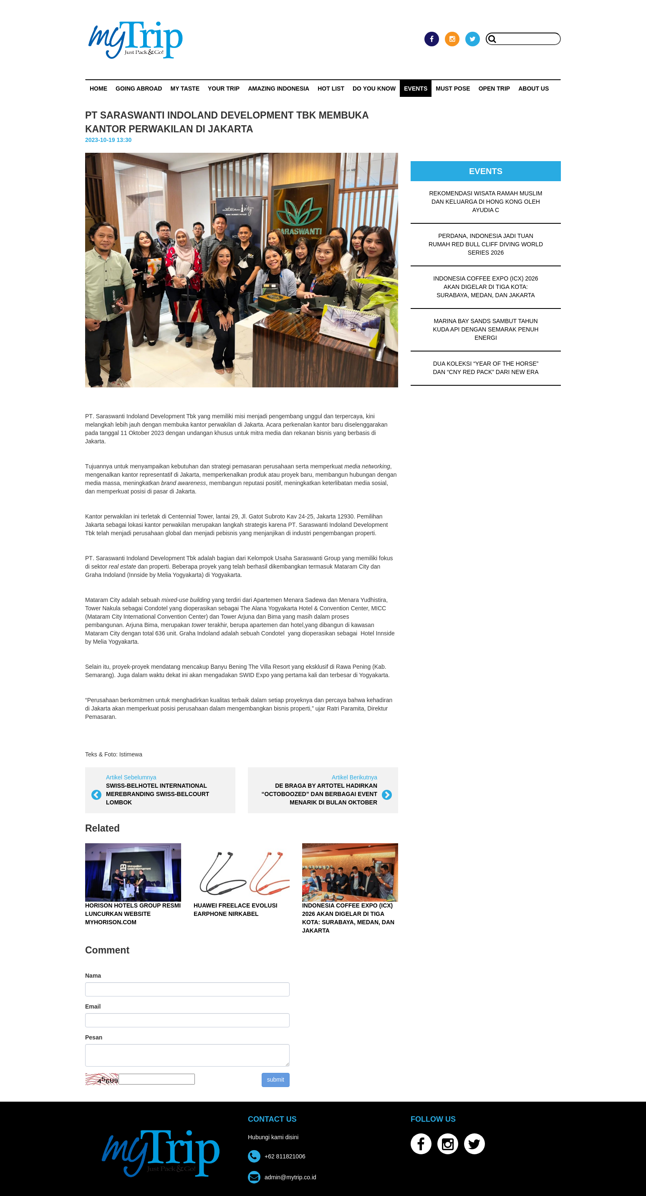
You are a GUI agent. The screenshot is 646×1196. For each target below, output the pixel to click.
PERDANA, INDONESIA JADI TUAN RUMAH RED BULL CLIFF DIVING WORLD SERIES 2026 (486, 244)
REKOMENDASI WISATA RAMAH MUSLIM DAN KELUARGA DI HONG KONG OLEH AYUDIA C (486, 201)
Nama (93, 975)
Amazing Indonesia (278, 88)
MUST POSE (453, 88)
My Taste (184, 88)
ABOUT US (533, 88)
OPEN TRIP (494, 88)
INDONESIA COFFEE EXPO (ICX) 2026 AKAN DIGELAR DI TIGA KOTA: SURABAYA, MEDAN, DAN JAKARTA (485, 286)
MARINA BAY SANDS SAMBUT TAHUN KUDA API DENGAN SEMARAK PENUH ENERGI (486, 329)
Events (415, 88)
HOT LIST (331, 88)
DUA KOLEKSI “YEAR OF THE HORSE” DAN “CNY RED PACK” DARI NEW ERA (485, 367)
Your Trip (224, 88)
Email (93, 1006)
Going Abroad (139, 88)
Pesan (93, 1037)
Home (98, 88)
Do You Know (374, 88)
